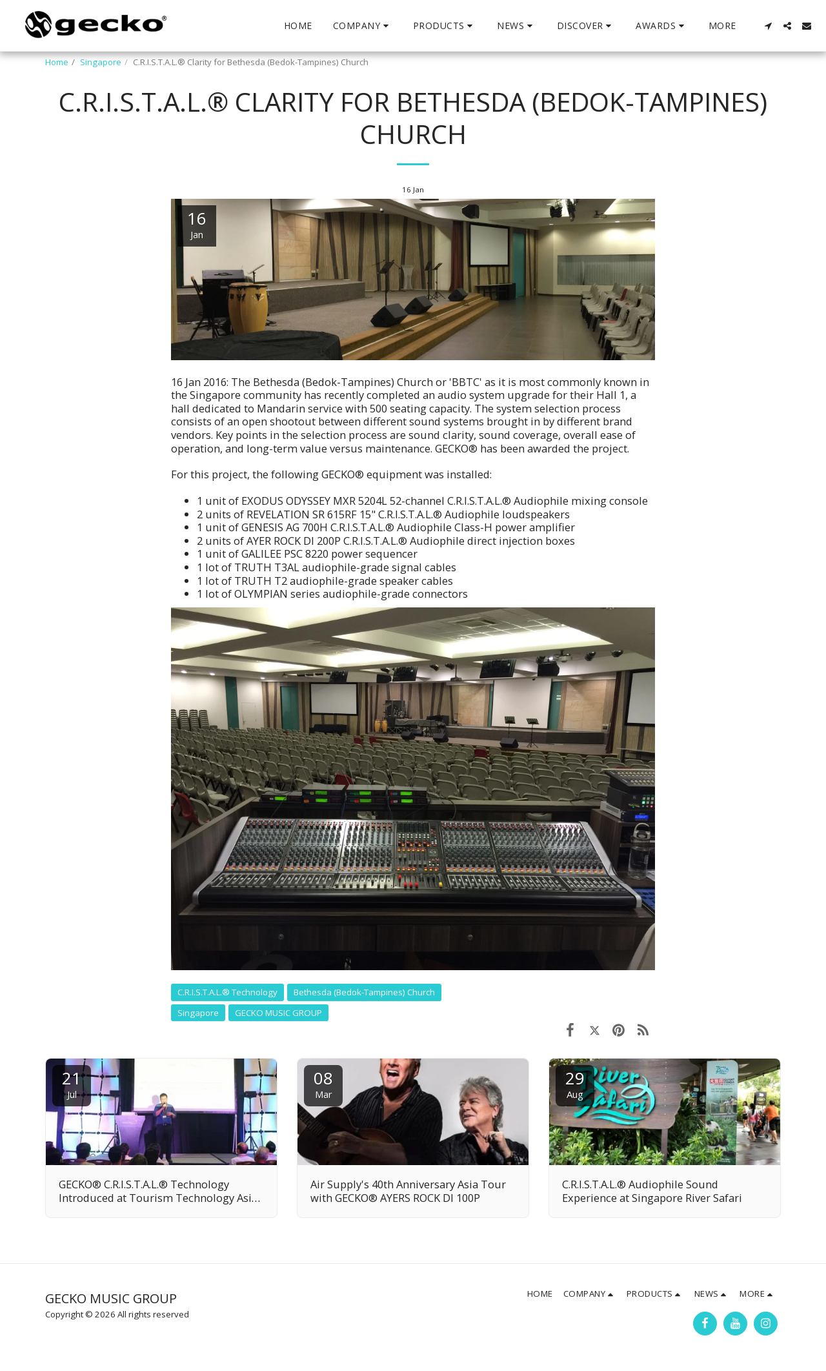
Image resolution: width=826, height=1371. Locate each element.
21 (71, 1083)
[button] (362, 26)
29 (575, 1083)
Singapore (100, 62)
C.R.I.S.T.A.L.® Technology (227, 992)
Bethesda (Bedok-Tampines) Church (364, 992)
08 (323, 1083)
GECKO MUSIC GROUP (278, 1013)
